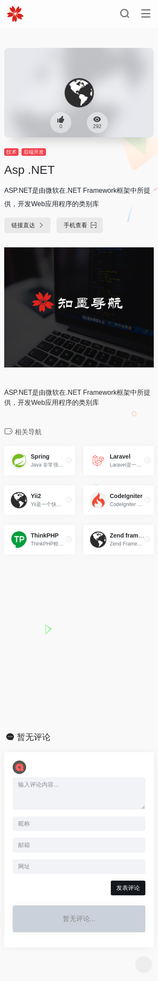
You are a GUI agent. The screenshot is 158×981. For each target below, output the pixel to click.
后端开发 (34, 152)
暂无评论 (34, 737)
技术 (11, 152)
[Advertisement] (79, 643)
